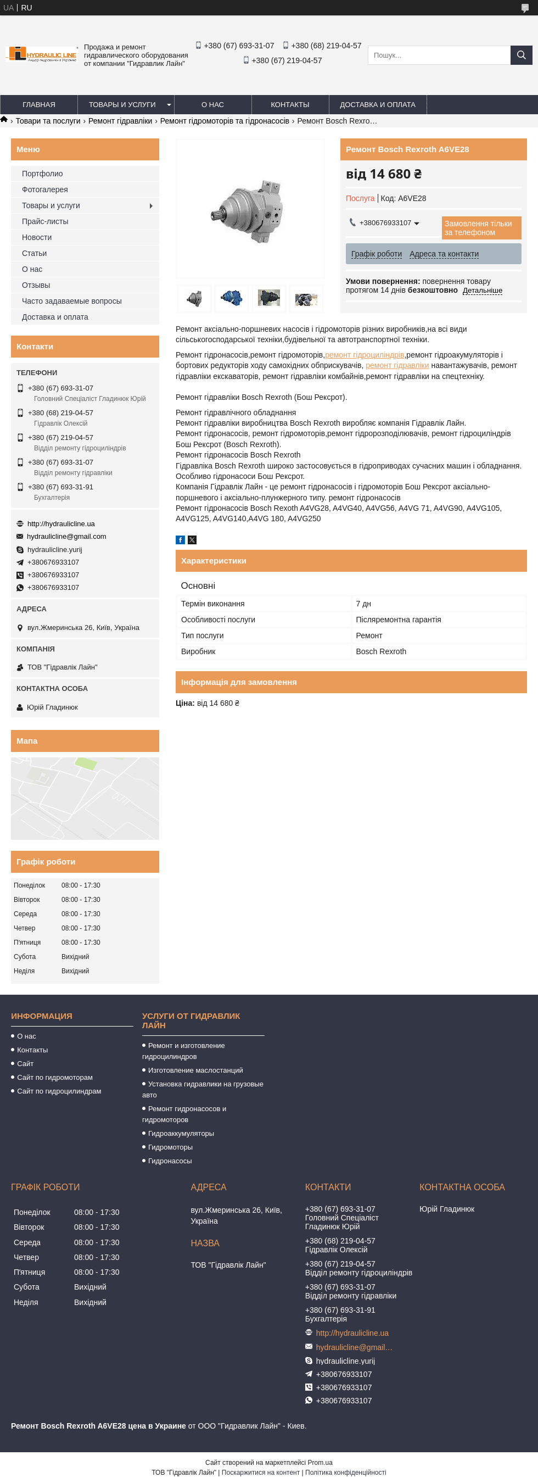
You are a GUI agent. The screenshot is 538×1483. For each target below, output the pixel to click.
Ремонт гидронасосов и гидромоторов (184, 1114)
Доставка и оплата (378, 105)
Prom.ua (320, 1463)
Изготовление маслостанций (195, 1070)
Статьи (34, 253)
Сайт (25, 1064)
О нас (212, 105)
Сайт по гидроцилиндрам (59, 1091)
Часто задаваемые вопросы (72, 301)
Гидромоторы (170, 1147)
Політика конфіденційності (345, 1472)
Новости (37, 237)
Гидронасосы (170, 1161)
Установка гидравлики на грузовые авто (203, 1089)
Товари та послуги (47, 120)
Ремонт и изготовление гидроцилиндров (183, 1051)
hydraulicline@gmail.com (67, 536)
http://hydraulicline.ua (61, 524)
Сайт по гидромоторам (55, 1077)
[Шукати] (522, 55)
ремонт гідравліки (397, 365)
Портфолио (42, 173)
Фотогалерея (45, 189)
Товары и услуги (122, 105)
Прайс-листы (45, 221)
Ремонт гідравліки (120, 120)
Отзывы (36, 285)
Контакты (290, 105)
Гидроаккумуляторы (181, 1133)
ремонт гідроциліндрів (364, 354)
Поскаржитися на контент (261, 1472)
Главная (39, 105)
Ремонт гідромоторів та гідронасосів (224, 120)
